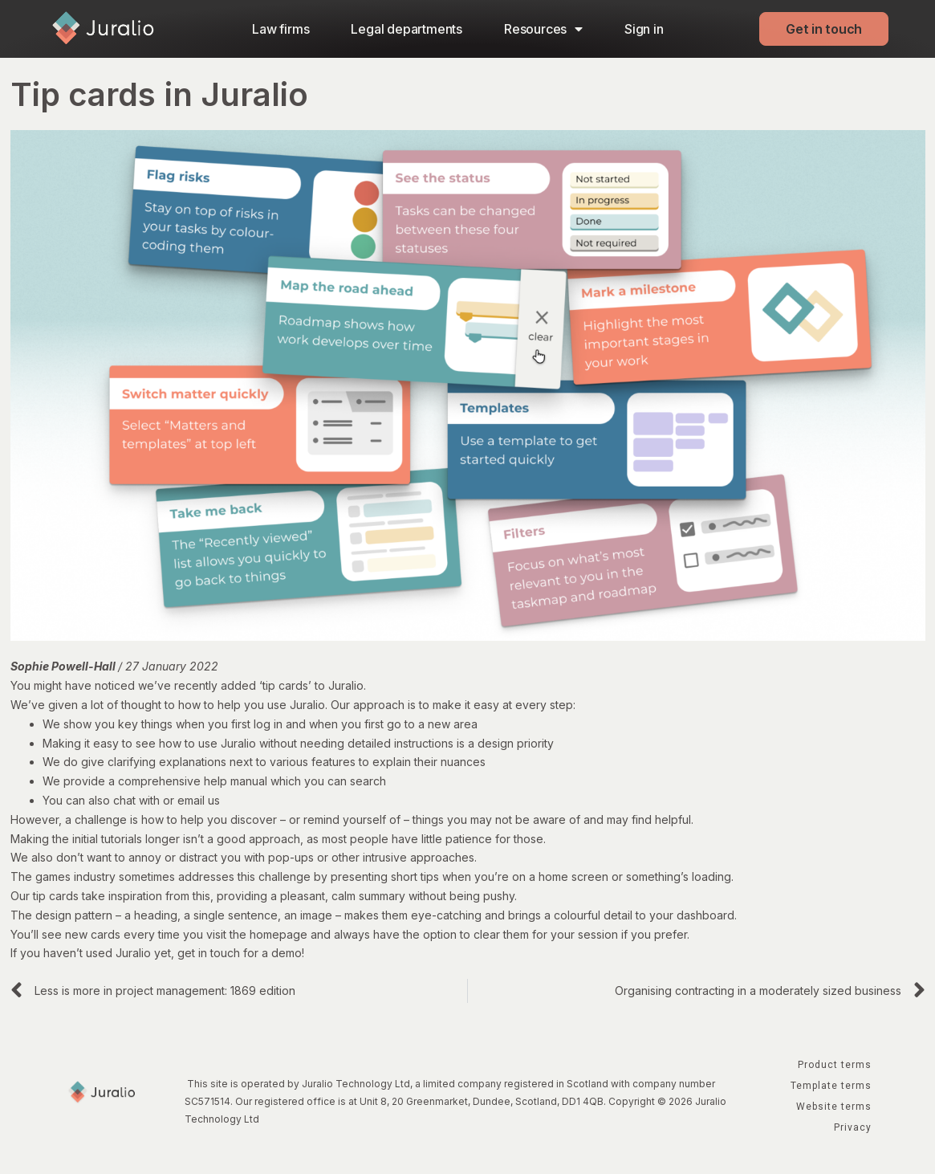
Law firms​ (280, 29)
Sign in (644, 29)
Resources (543, 28)
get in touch (208, 953)
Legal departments (406, 29)
